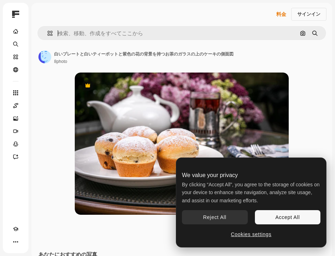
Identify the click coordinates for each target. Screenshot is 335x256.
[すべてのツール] (15, 92)
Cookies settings (251, 234)
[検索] (15, 44)
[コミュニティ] (15, 69)
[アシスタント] (15, 156)
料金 (281, 14)
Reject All (214, 217)
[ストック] (15, 57)
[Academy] (15, 229)
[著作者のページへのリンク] (44, 56)
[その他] (15, 241)
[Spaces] (15, 105)
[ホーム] (15, 31)
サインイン (308, 14)
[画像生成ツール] (15, 118)
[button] (47, 33)
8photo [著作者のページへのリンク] (60, 61)
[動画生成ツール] (15, 131)
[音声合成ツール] (15, 144)
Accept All (288, 217)
